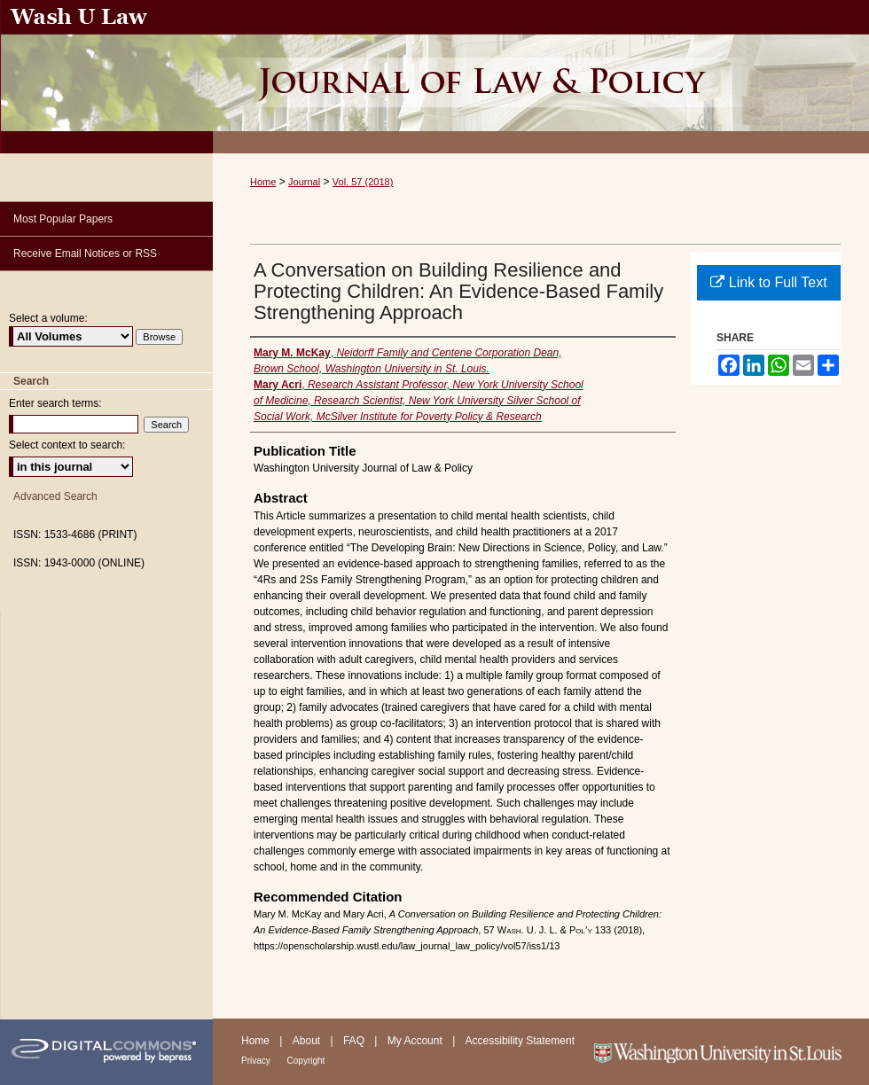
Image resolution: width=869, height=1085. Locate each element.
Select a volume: (48, 318)
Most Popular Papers (63, 219)
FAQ (355, 1040)
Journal (304, 181)
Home (263, 181)
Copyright (306, 1060)
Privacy (257, 1060)
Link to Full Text (768, 282)
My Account (416, 1040)
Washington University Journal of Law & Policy (541, 76)
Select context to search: (67, 445)
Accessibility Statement (520, 1040)
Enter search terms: (55, 403)
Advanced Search (55, 496)
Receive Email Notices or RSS (85, 253)
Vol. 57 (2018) (363, 181)
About (308, 1040)
